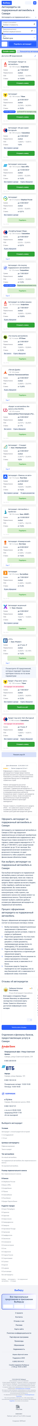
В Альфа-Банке (7, 1188)
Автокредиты (12, 1279)
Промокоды (19, 1341)
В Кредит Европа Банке (9, 1201)
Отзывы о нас (19, 1321)
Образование (19, 1345)
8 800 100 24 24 (10, 1080)
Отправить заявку (21, 83)
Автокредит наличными (17, 164)
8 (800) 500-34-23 (17, 1361)
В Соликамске (6, 1242)
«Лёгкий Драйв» (14, 370)
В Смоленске (6, 1238)
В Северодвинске (7, 1222)
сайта (21, 1329)
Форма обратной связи (19, 1354)
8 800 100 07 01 (10, 1106)
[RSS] (29, 1374)
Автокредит (12, 94)
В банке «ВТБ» (6, 1185)
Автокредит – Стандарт (17, 445)
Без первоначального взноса (11, 1174)
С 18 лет (4, 1138)
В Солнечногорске (8, 1245)
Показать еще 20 (19, 754)
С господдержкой (7, 1135)
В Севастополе (7, 1219)
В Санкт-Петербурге (8, 1209)
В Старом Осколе (7, 1255)
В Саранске (5, 1212)
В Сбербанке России (8, 1181)
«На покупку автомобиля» (18, 336)
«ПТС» (10, 639)
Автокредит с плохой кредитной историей (16, 1132)
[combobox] (33, 31)
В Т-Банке (5, 1191)
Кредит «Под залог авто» (17, 681)
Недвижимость (19, 1349)
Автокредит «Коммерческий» (19, 541)
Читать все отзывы (19, 1027)
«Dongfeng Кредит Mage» (17, 231)
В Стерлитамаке (7, 1258)
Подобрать (21, 220)
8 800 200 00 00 (10, 1061)
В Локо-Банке (6, 1198)
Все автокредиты (7, 1275)
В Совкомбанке (7, 1195)
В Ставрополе (6, 1252)
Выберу (4, 1279)
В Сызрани (5, 1268)
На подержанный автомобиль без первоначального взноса (19, 1162)
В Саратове (5, 1215)
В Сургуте (5, 1265)
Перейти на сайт (21, 707)
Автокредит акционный (17, 605)
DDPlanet (23, 1421)
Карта (16, 1329)
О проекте (19, 1313)
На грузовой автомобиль (10, 1166)
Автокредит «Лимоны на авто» (20, 475)
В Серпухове (6, 1232)
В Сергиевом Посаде (9, 1229)
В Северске (5, 1225)
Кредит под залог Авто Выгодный (21, 718)
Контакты (19, 1317)
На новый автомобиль (9, 1157)
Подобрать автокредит (22, 44)
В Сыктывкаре (6, 1271)
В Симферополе (7, 1235)
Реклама (19, 1325)
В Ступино (5, 1261)
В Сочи (4, 1248)
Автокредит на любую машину (20, 302)
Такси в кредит (7, 1149)
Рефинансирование (8, 1146)
